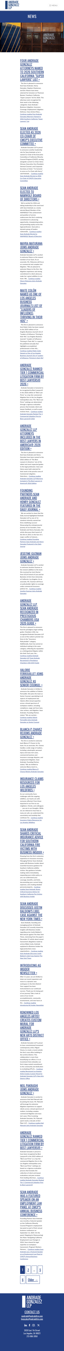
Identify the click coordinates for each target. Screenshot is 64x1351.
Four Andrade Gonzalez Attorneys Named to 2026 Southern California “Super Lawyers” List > (32, 70)
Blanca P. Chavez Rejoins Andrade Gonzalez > (31, 733)
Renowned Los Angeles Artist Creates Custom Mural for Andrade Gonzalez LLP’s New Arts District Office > (32, 1025)
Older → (33, 1279)
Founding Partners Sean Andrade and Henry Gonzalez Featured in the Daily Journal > (30, 500)
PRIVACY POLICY (32, 1340)
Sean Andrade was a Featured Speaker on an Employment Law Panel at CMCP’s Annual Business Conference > (31, 1203)
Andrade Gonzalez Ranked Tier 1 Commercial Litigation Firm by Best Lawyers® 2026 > (32, 374)
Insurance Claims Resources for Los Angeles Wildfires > (31, 784)
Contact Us (32, 1311)
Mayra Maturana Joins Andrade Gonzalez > (31, 247)
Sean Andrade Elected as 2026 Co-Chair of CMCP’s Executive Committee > (31, 136)
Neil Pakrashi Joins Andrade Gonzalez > (29, 1089)
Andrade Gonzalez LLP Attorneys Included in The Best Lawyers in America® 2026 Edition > (30, 437)
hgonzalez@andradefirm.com (32, 1318)
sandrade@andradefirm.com (32, 1315)
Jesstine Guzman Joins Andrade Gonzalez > (30, 557)
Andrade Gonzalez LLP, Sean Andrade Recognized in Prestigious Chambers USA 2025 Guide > (29, 612)
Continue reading (31, 234)
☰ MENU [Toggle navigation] (53, 5)
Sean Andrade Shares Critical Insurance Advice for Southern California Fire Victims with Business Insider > (32, 841)
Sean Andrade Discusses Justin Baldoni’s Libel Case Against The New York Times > (31, 911)
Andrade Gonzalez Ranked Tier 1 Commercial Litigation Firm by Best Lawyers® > (32, 1140)
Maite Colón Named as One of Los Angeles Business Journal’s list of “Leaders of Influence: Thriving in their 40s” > (31, 305)
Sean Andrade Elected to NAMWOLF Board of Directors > (30, 193)
